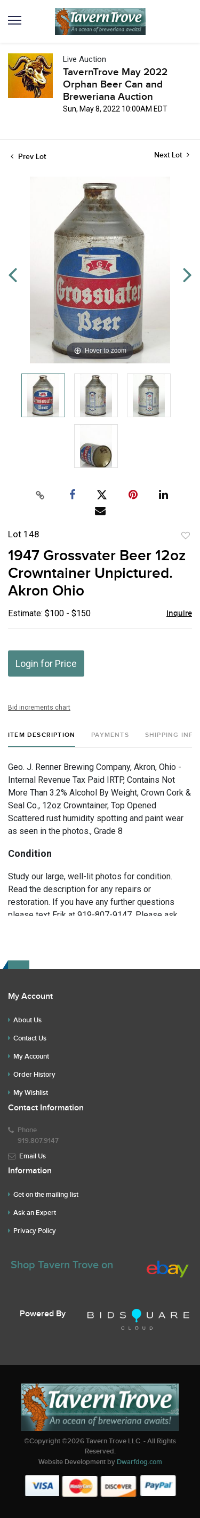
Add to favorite (185, 536)
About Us (27, 1020)
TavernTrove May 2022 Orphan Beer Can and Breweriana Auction (115, 84)
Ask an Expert (34, 1213)
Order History (34, 1074)
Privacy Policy (34, 1231)
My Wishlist (30, 1092)
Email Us (32, 1156)
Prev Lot (28, 156)
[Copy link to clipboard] (40, 495)
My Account (31, 1056)
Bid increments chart (39, 707)
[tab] (41, 739)
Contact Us (29, 1038)
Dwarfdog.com (139, 1462)
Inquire (179, 613)
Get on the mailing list (45, 1194)
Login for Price (46, 663)
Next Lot (171, 155)
